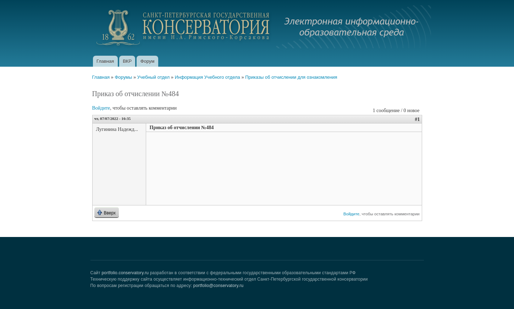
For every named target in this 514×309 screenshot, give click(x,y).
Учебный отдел (153, 77)
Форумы (123, 77)
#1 (417, 119)
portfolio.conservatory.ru (125, 272)
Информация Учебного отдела (207, 77)
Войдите (101, 108)
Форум (147, 61)
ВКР (127, 61)
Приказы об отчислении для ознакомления (291, 77)
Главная (105, 61)
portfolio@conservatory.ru (218, 285)
